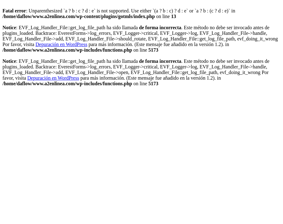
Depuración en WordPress (61, 44)
